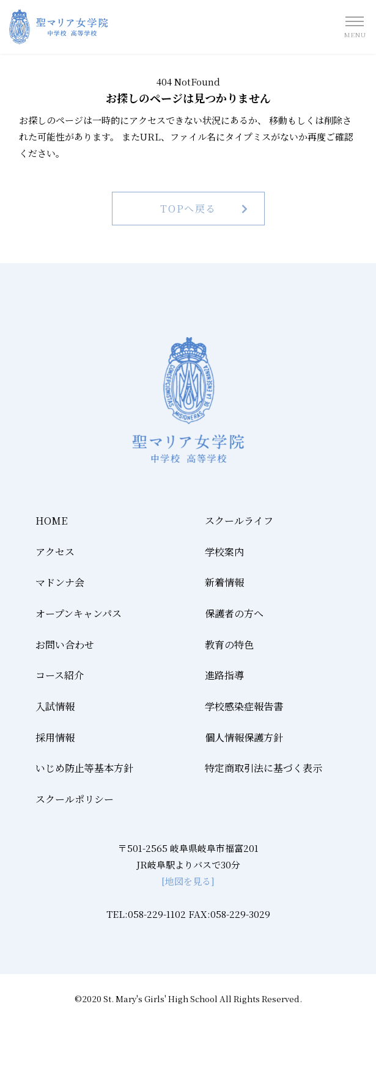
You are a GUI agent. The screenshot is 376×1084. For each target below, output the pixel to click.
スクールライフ (239, 521)
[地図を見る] (188, 881)
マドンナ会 (59, 582)
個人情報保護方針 (244, 737)
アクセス (55, 552)
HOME (51, 521)
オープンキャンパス (78, 613)
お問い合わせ (64, 645)
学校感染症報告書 (244, 706)
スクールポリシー (74, 799)
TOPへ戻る (188, 209)
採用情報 (55, 737)
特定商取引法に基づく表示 (263, 768)
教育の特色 (229, 645)
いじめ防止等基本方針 (84, 768)
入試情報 (55, 706)
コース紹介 (59, 675)
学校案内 (224, 552)
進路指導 (224, 675)
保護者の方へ (234, 613)
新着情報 (224, 582)
